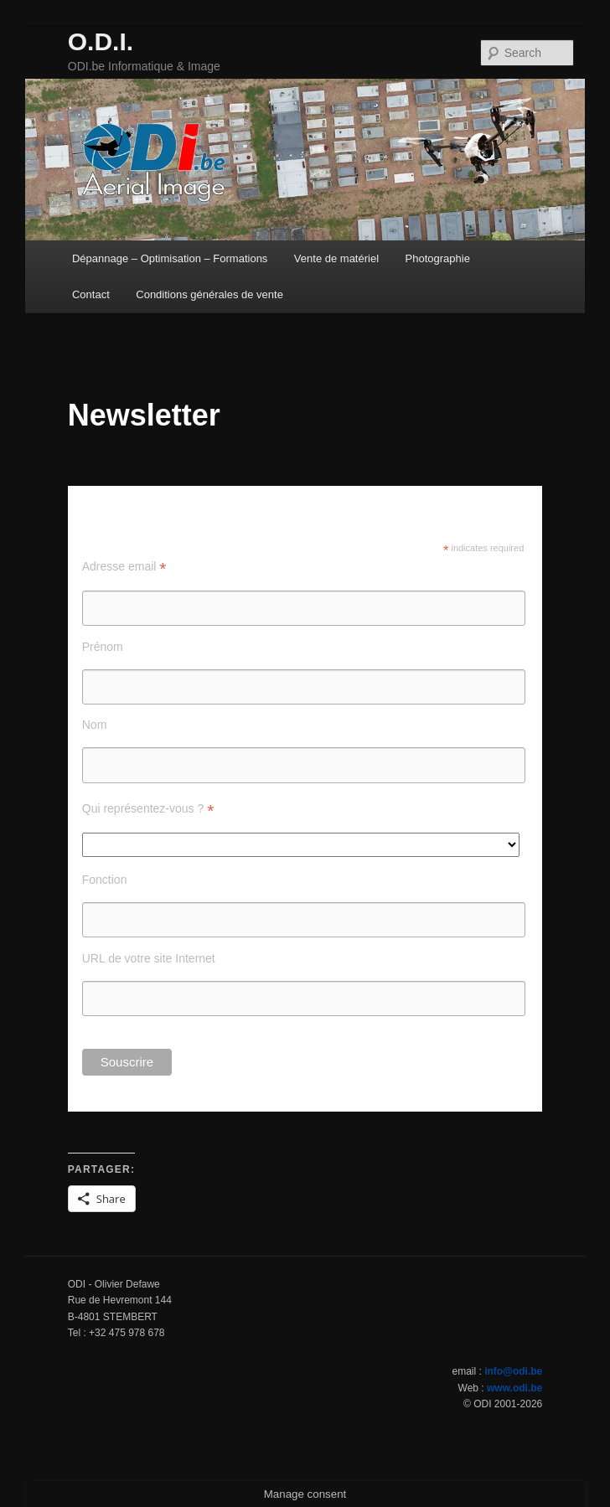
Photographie (438, 258)
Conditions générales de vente (209, 294)
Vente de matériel (336, 258)
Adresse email (124, 567)
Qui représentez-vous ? (148, 809)
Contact (91, 294)
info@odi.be (513, 1371)
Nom (94, 724)
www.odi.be (514, 1388)
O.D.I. (100, 41)
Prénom (102, 646)
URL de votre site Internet (148, 958)
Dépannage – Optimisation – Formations (169, 258)
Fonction (104, 879)
